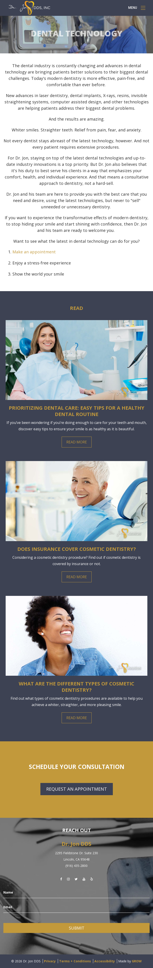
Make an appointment (34, 251)
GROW (137, 961)
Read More (76, 442)
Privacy (50, 961)
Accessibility (104, 961)
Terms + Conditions (75, 961)
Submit (76, 928)
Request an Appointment (76, 789)
